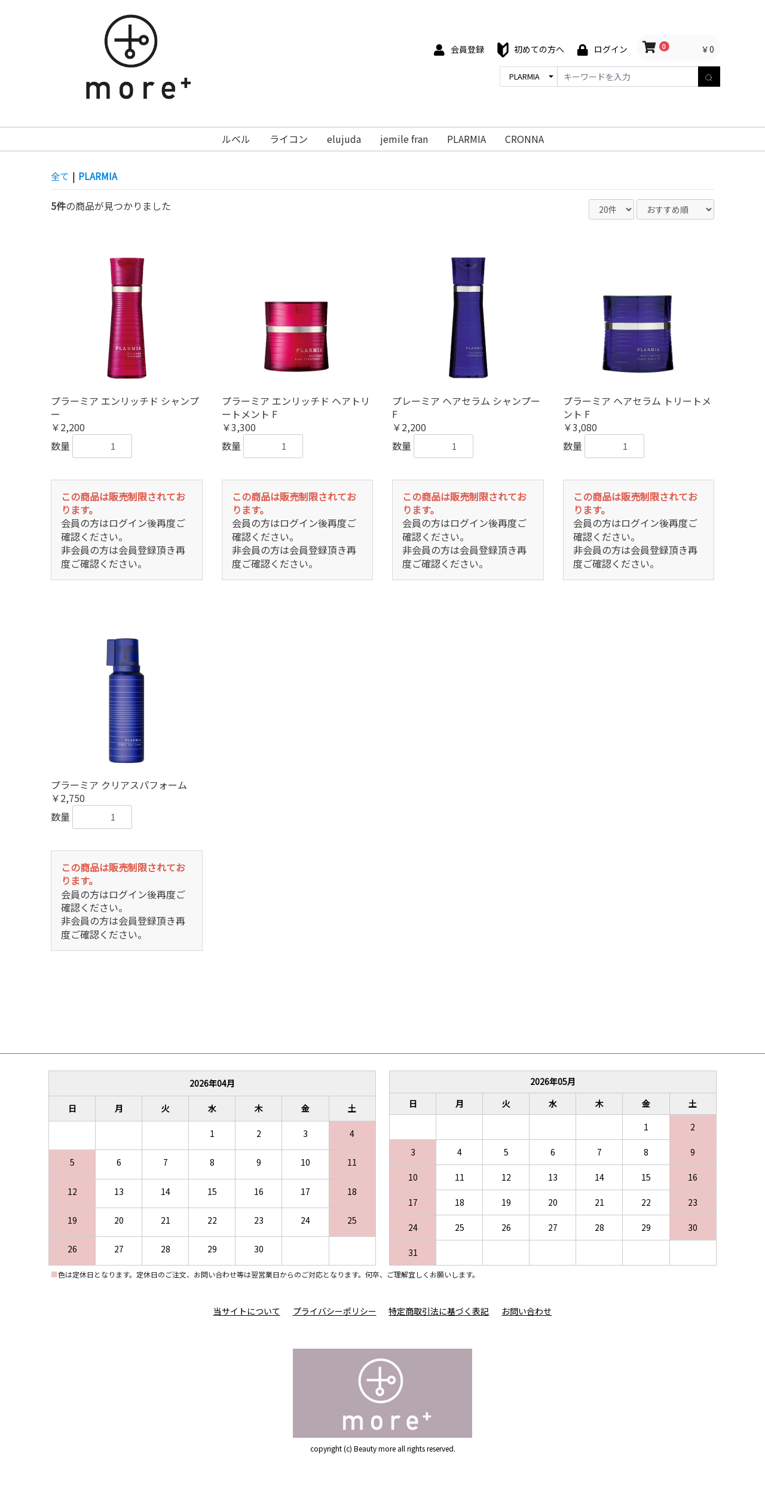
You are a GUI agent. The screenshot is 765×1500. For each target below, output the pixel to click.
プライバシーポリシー (333, 1311)
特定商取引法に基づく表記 (440, 1311)
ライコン (289, 139)
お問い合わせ (529, 1311)
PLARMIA (466, 139)
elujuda (344, 139)
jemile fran (404, 139)
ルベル (236, 139)
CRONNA (524, 139)
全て (60, 176)
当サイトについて (243, 1311)
